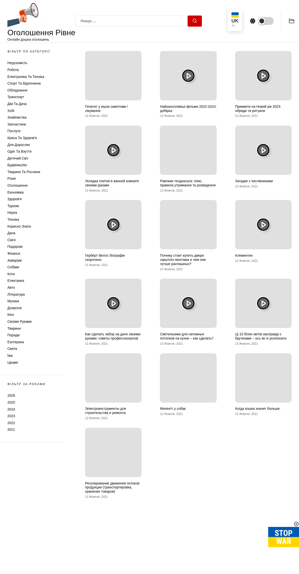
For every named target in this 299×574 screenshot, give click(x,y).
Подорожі (14, 247)
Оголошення (17, 185)
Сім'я (11, 240)
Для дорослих (18, 145)
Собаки (13, 267)
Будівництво (17, 165)
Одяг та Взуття (19, 151)
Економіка (15, 192)
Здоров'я (14, 199)
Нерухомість (17, 63)
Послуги (13, 131)
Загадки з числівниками (254, 181)
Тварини (14, 328)
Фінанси (13, 253)
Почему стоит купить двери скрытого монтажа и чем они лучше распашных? (183, 259)
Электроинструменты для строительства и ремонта (105, 411)
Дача (11, 233)
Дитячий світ (17, 158)
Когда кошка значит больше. (258, 409)
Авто (11, 287)
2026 (11, 395)
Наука (12, 213)
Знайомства (17, 117)
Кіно (10, 315)
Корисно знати (19, 226)
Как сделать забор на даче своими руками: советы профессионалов (113, 336)
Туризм (13, 206)
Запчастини (16, 124)
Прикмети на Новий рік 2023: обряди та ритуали (258, 109)
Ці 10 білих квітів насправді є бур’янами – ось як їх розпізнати (260, 336)
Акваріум (14, 260)
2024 (11, 409)
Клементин (244, 255)
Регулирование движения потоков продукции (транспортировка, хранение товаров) (112, 487)
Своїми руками (19, 321)
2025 (11, 402)
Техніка (13, 219)
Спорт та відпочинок (24, 83)
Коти (11, 274)
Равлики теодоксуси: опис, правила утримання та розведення (187, 183)
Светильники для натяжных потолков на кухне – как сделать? (186, 336)
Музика (13, 301)
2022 (11, 423)
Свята (12, 349)
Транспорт (15, 97)
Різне (11, 178)
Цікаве (12, 362)
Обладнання (17, 90)
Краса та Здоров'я (22, 138)
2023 (11, 416)
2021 (11, 429)
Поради (13, 335)
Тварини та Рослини (23, 172)
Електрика (15, 281)
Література (16, 294)
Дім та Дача (17, 104)
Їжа (10, 356)
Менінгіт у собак (173, 409)
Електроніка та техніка (25, 77)
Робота (13, 70)
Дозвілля (14, 308)
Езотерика (15, 342)
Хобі (10, 111)
